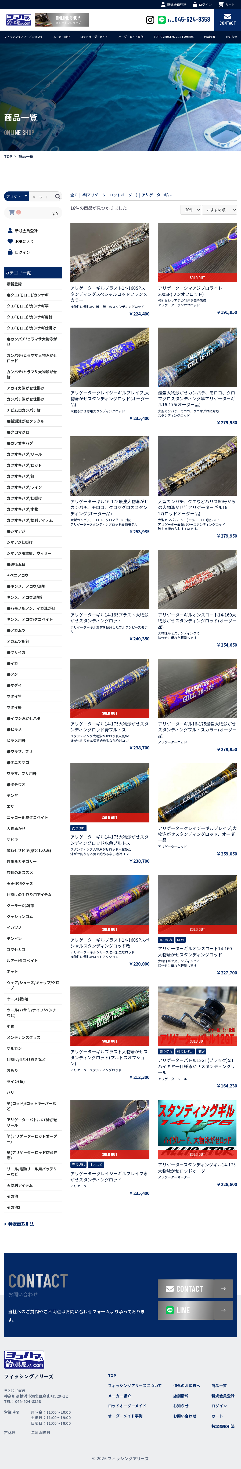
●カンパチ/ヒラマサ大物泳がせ (32, 341)
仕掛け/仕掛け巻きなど (26, 1059)
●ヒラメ (14, 729)
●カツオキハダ (20, 443)
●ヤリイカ (16, 652)
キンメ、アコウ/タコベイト (30, 619)
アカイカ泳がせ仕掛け (25, 388)
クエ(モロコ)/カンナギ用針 (29, 317)
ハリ (10, 1092)
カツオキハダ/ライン (24, 487)
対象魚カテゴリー (22, 861)
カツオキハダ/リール (24, 454)
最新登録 (14, 283)
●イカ (12, 663)
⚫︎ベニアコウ (17, 575)
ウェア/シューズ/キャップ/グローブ (33, 985)
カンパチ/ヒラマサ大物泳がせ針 (32, 374)
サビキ (12, 839)
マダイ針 (14, 707)
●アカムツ (16, 630)
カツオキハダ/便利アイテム (30, 520)
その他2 (13, 1207)
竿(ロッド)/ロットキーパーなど (31, 1106)
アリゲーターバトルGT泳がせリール (32, 1122)
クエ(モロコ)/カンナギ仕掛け (31, 328)
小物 (10, 1026)
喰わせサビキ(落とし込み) (29, 850)
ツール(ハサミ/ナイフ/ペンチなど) (31, 1012)
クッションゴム (20, 916)
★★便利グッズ (20, 883)
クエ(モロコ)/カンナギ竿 (28, 306)
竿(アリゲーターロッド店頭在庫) (32, 1155)
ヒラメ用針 (16, 740)
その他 (12, 1196)
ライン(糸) (16, 1081)
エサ (10, 806)
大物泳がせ (16, 828)
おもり (12, 1070)
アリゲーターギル (168, 194)
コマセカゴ (16, 949)
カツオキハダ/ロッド (24, 465)
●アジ (12, 674)
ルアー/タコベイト (22, 960)
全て (74, 194)
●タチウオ (16, 784)
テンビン (14, 938)
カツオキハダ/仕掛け (24, 498)
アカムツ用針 (18, 641)
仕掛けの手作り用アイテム (29, 894)
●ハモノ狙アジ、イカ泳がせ (31, 608)
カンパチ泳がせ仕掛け (25, 399)
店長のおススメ (20, 872)
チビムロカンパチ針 (24, 410)
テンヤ (12, 795)
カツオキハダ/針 (20, 476)
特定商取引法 (19, 1224)
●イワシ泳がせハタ (24, 718)
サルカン (14, 1048)
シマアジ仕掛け (20, 542)
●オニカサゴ (18, 762)
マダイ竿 (14, 696)
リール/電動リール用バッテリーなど (32, 1171)
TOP (8, 156)
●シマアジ (16, 531)
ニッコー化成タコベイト (27, 817)
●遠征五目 (16, 564)
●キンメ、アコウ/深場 (26, 586)
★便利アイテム (20, 1185)
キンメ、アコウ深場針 (25, 597)
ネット (12, 971)
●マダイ (14, 685)
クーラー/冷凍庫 (20, 905)
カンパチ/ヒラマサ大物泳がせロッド (32, 358)
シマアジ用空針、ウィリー (29, 553)
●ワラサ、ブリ (20, 751)
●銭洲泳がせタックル (25, 421)
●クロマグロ (18, 432)
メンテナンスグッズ (24, 1037)
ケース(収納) (17, 999)
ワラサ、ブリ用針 (22, 773)
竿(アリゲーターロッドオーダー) (32, 1138)
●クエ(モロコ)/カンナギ (28, 295)
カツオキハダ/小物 (22, 509)
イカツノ (14, 927)
